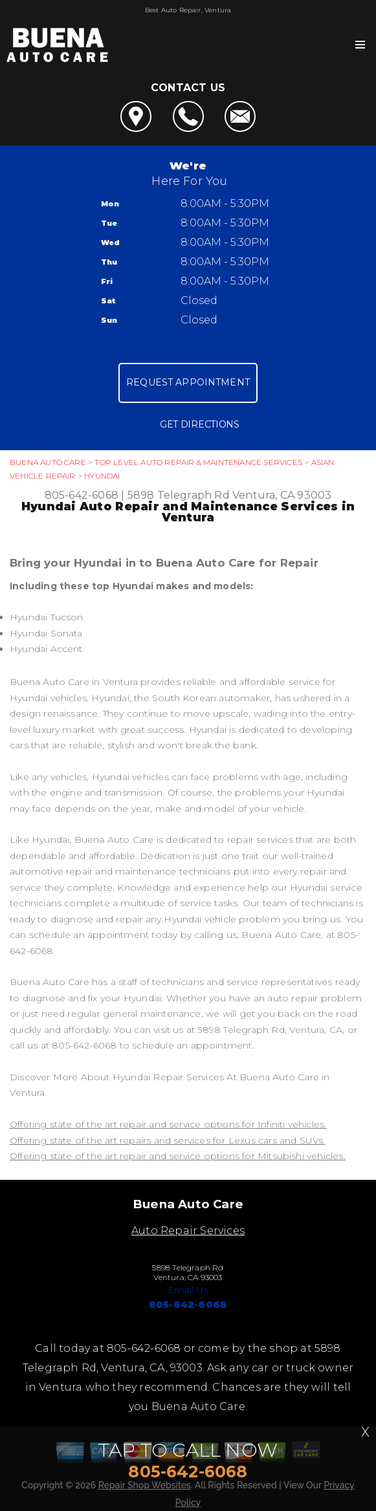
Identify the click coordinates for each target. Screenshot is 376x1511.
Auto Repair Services (188, 1230)
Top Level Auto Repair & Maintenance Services (198, 462)
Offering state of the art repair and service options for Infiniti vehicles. (168, 1124)
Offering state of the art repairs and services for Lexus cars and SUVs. (168, 1140)
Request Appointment (188, 382)
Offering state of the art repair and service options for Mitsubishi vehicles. (178, 1156)
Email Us (188, 1290)
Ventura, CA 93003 (281, 495)
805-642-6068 (81, 495)
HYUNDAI (102, 476)
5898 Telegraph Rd (178, 495)
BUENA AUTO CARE (48, 462)
